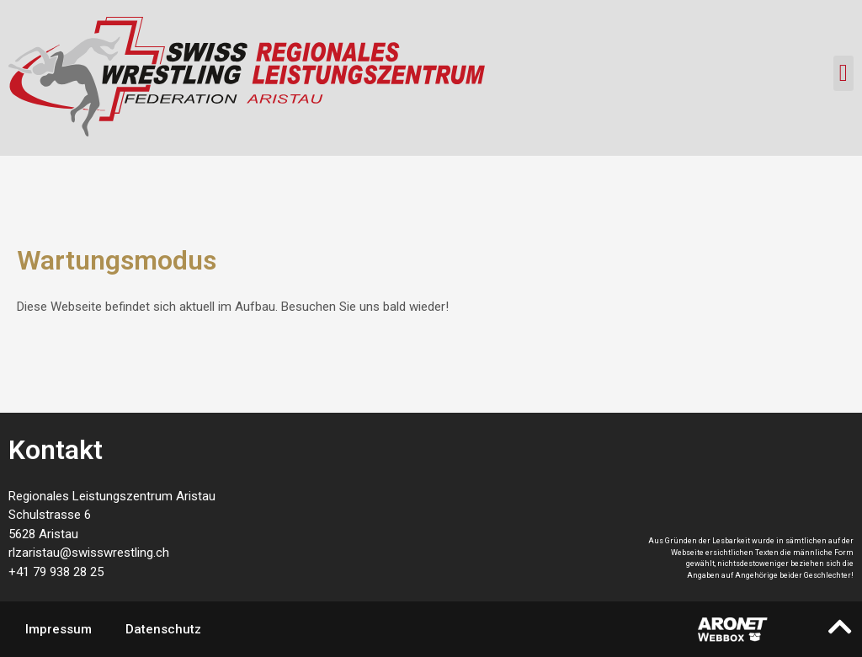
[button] (843, 73)
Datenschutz (163, 629)
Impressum (58, 629)
